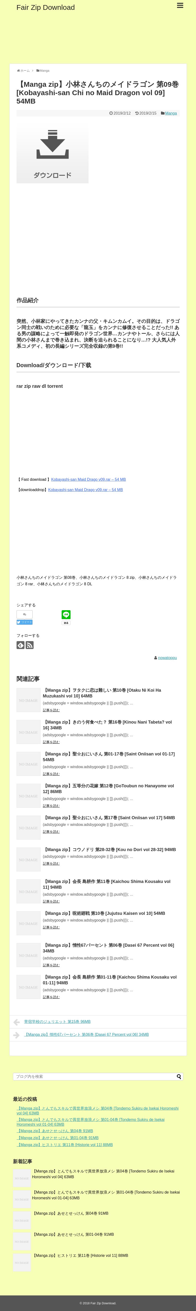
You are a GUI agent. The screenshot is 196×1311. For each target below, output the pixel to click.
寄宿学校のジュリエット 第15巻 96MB (52, 1022)
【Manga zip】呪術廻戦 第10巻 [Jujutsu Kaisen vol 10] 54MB (104, 913)
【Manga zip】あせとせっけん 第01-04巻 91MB (58, 1138)
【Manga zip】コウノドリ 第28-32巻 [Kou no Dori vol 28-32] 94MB (109, 849)
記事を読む (51, 710)
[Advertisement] (98, 246)
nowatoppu (167, 658)
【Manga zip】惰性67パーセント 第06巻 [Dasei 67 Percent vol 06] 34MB (81, 1035)
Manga (171, 113)
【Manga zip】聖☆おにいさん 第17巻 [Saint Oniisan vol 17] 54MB (109, 817)
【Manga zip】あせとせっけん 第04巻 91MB (55, 1131)
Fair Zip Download (46, 7)
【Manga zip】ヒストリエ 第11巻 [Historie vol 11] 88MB (65, 1145)
